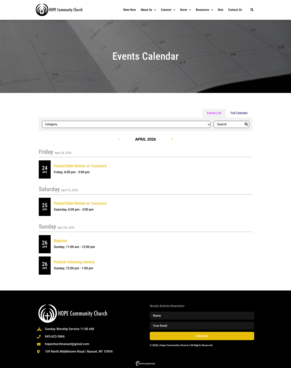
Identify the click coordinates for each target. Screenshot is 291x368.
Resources (204, 10)
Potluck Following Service (74, 262)
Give (220, 10)
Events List (214, 113)
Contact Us (235, 10)
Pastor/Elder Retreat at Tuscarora (80, 166)
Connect (168, 10)
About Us (148, 10)
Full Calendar (239, 113)
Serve (185, 10)
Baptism (60, 240)
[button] (252, 10)
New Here (129, 10)
